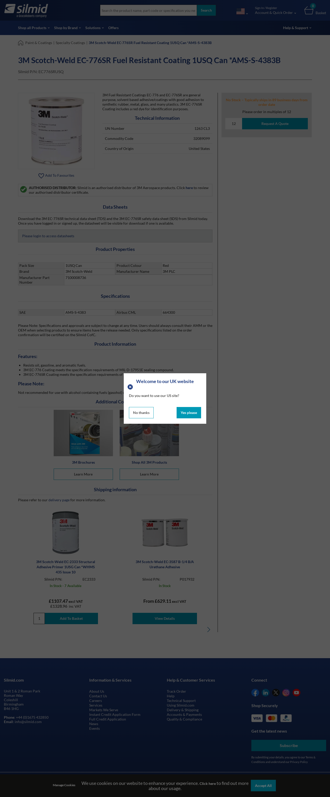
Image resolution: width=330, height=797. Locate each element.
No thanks (141, 412)
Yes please (189, 412)
